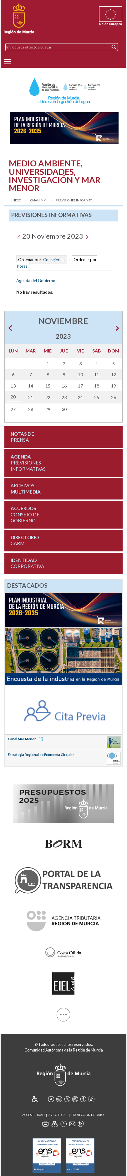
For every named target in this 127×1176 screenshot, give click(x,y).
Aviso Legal (57, 1115)
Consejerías (53, 259)
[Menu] (7, 61)
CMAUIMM (38, 200)
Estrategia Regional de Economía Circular (41, 755)
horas (22, 266)
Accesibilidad (33, 1115)
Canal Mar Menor (26, 739)
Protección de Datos (88, 1115)
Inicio (16, 200)
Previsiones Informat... (75, 200)
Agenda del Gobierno (35, 280)
